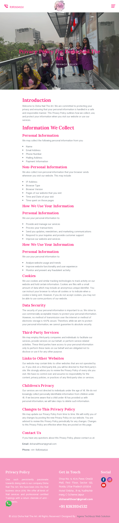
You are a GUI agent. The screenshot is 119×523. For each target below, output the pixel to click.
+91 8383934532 (73, 506)
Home (45, 64)
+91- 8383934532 (39, 450)
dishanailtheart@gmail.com (43, 444)
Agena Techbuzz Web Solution (93, 516)
